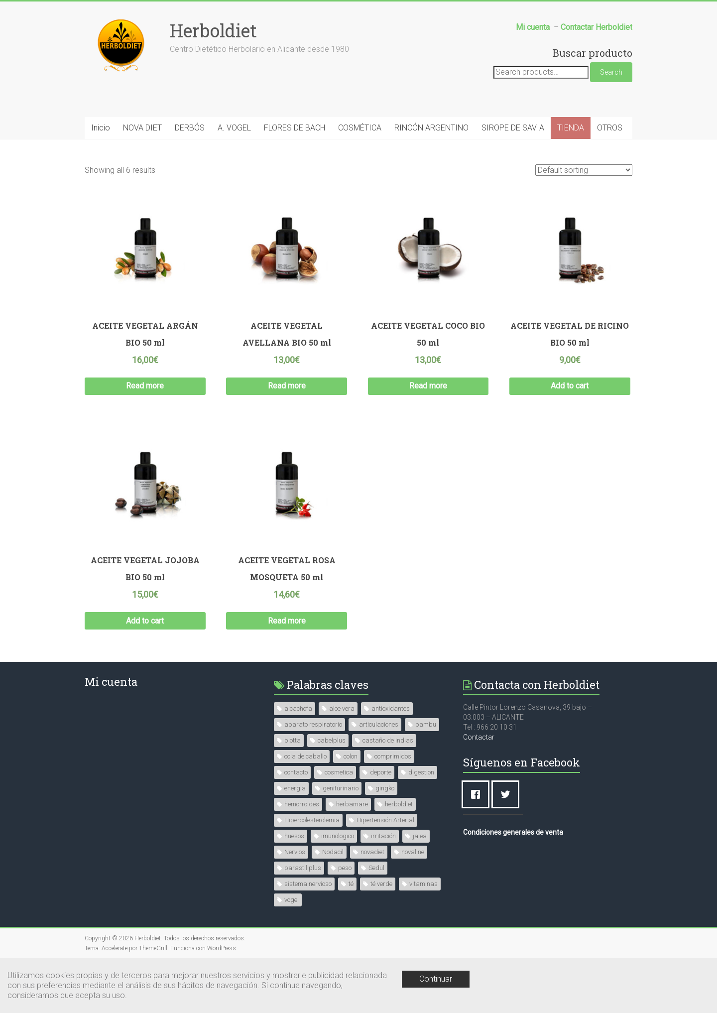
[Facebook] (478, 794)
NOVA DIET (142, 127)
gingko (384, 788)
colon (351, 756)
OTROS (609, 127)
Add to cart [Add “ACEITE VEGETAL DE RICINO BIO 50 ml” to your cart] (570, 385)
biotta (292, 740)
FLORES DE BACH (294, 127)
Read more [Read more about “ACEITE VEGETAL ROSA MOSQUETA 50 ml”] (287, 621)
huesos (294, 836)
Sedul (376, 868)
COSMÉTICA (359, 127)
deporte (380, 772)
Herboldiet (213, 30)
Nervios (294, 852)
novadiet (372, 852)
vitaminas (423, 883)
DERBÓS (190, 127)
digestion (421, 772)
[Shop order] (583, 170)
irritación (383, 836)
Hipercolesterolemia (312, 820)
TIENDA (570, 127)
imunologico (337, 836)
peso (345, 868)
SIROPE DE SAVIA (512, 127)
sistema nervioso (308, 883)
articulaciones (378, 724)
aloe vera (342, 708)
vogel (291, 899)
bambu (425, 724)
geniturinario (340, 788)
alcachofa (298, 708)
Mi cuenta (111, 681)
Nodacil (333, 852)
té (351, 883)
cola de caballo (305, 756)
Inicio (100, 127)
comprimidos (392, 756)
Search (611, 72)
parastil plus (302, 868)
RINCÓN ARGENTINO (431, 127)
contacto (296, 772)
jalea (420, 836)
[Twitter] (508, 794)
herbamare (352, 804)
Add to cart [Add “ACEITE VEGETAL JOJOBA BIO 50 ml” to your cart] (145, 621)
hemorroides (301, 804)
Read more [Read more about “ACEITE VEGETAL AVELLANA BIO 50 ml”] (287, 385)
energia (295, 788)
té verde (381, 883)
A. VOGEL (234, 127)
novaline (412, 852)
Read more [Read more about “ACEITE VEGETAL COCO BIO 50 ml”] (428, 385)
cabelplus (332, 740)
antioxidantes (390, 708)
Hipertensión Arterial (385, 820)
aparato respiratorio (313, 724)
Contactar (478, 737)
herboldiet (399, 804)
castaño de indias (387, 740)
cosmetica (339, 772)
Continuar (435, 979)
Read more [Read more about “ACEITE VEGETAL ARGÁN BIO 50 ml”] (145, 385)
